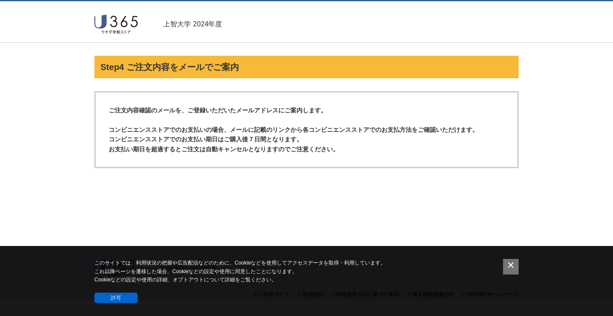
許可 (116, 298)
